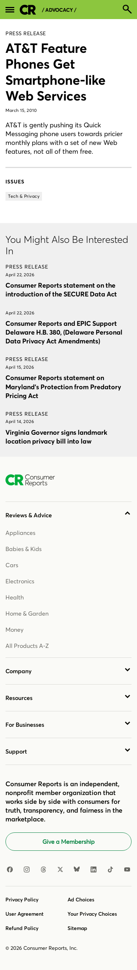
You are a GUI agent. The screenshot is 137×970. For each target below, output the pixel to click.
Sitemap (77, 928)
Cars (11, 565)
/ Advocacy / (59, 10)
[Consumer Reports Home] (33, 480)
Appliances (20, 532)
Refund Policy (21, 928)
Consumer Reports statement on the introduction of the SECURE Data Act (61, 289)
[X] (60, 869)
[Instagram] (26, 869)
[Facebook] (9, 869)
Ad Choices (81, 899)
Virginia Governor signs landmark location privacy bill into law (56, 436)
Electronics (19, 581)
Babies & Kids (23, 549)
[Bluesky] (76, 869)
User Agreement (24, 914)
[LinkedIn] (93, 869)
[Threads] (43, 869)
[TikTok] (110, 869)
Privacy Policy (21, 899)
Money (14, 629)
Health (14, 597)
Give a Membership (68, 841)
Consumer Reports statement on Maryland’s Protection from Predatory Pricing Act (63, 386)
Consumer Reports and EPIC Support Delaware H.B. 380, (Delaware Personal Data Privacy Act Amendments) (63, 332)
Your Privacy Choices (92, 914)
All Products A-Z (27, 645)
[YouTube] (127, 869)
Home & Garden (27, 613)
